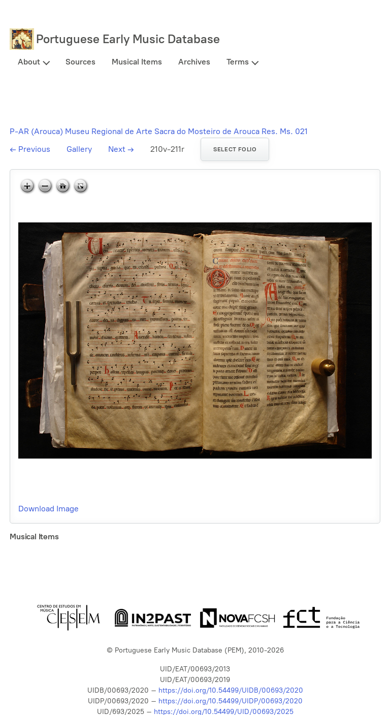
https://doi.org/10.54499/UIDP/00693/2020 (230, 701)
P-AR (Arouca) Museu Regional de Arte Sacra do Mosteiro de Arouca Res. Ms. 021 (159, 131)
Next (121, 149)
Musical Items (137, 62)
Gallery (79, 149)
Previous (30, 149)
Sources (80, 62)
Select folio (234, 149)
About (29, 62)
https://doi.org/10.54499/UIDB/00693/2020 (230, 690)
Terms (237, 62)
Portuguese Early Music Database (128, 38)
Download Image (48, 508)
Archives (194, 62)
